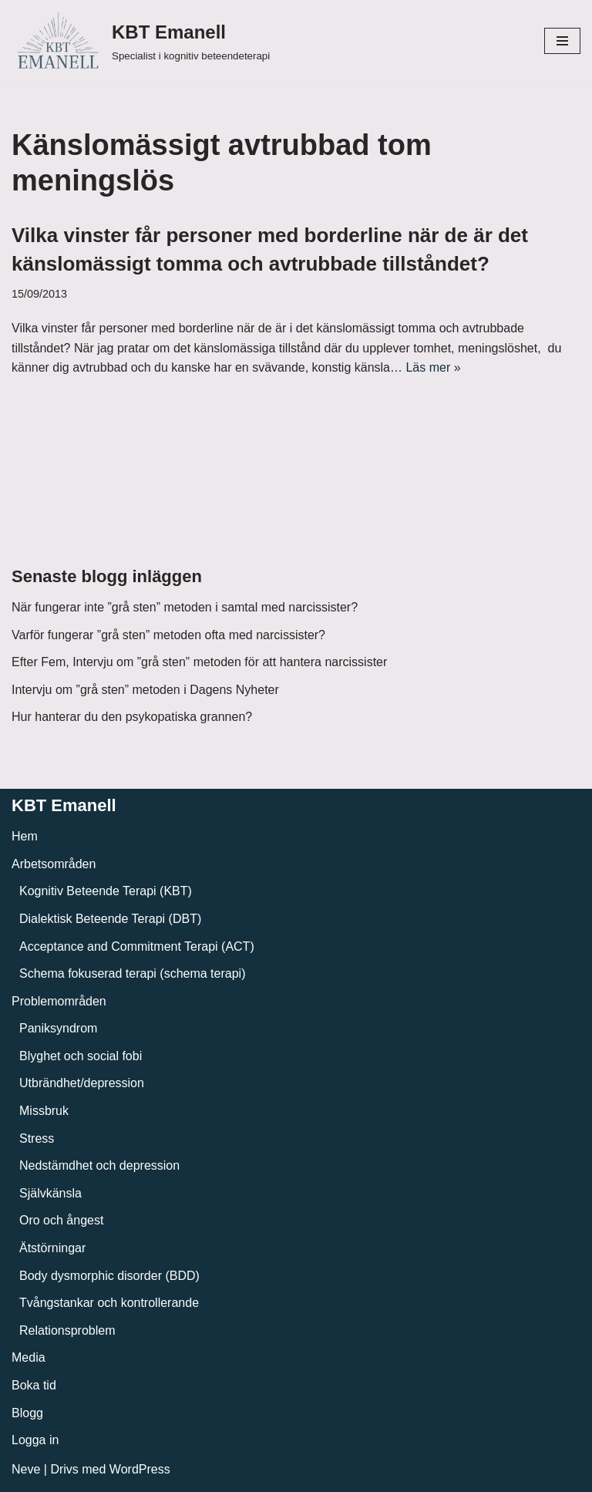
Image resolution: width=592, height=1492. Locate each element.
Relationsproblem (67, 1330)
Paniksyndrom (58, 1028)
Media (28, 1357)
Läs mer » (432, 367)
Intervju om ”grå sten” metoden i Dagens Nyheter (145, 689)
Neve (26, 1469)
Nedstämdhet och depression (99, 1165)
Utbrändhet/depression (81, 1083)
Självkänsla (50, 1193)
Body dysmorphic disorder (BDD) (109, 1275)
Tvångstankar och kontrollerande (109, 1302)
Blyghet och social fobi (80, 1056)
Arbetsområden (54, 864)
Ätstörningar (52, 1248)
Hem (25, 836)
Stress (36, 1138)
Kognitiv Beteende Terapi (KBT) (105, 891)
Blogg (27, 1413)
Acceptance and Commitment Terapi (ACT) (136, 946)
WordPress (139, 1469)
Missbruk (44, 1110)
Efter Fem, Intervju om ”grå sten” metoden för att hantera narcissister (199, 662)
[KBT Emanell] (141, 41)
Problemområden (59, 1001)
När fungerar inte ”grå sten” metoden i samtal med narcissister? (185, 607)
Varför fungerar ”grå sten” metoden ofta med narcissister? (168, 635)
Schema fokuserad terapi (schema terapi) (132, 973)
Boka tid (34, 1385)
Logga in (35, 1440)
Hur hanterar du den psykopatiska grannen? (132, 716)
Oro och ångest (61, 1220)
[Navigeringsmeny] (562, 41)
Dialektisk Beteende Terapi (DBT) (110, 918)
